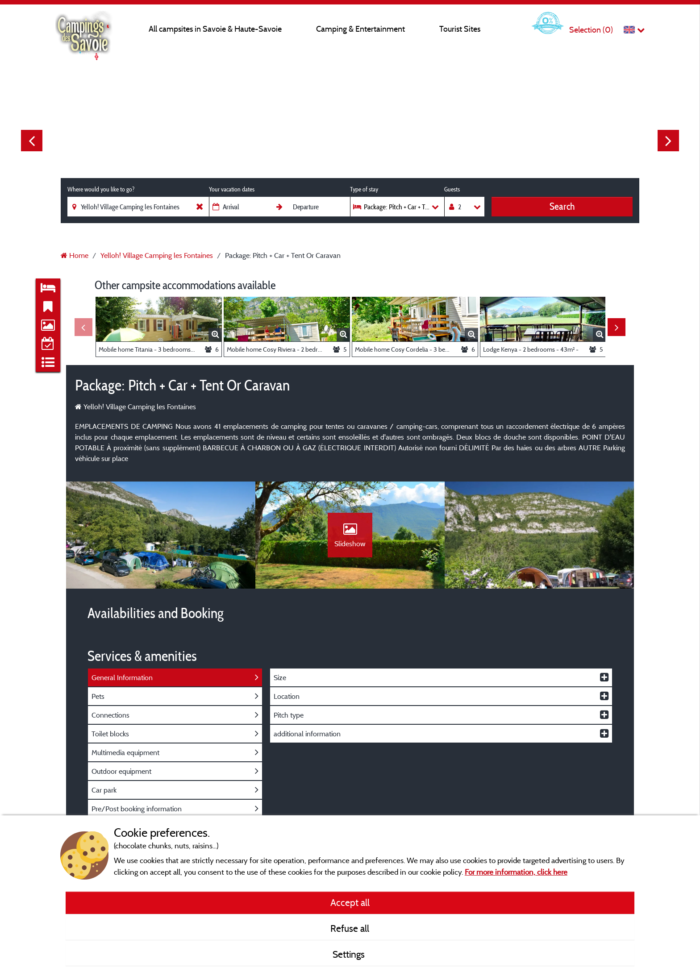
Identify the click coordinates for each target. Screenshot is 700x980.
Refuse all (349, 928)
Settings (350, 954)
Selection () (591, 30)
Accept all (350, 902)
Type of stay (364, 189)
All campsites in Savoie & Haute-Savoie (215, 29)
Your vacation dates (231, 189)
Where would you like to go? (100, 189)
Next (668, 140)
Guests (452, 189)
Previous (31, 140)
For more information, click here (516, 871)
